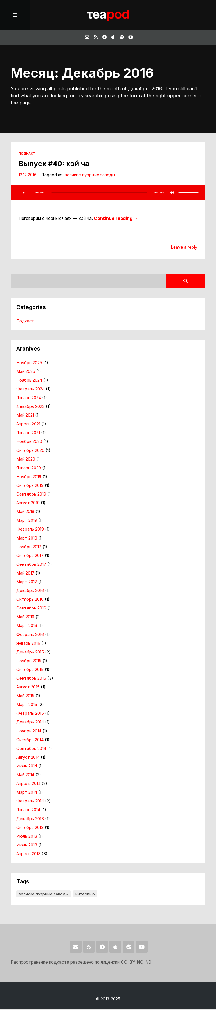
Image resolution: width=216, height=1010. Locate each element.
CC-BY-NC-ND (136, 962)
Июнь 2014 (26, 766)
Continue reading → (116, 219)
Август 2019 (28, 503)
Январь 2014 (28, 810)
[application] (108, 193)
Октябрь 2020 (30, 451)
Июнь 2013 (26, 845)
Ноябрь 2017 (28, 547)
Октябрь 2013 (30, 828)
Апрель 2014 (28, 784)
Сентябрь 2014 (31, 749)
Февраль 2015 (30, 714)
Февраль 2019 (30, 529)
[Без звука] (172, 193)
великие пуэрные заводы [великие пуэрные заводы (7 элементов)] (43, 894)
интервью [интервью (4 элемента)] (85, 894)
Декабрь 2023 (30, 407)
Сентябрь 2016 (31, 608)
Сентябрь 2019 (31, 494)
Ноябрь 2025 (29, 363)
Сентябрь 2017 (31, 564)
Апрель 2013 (28, 854)
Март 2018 (26, 538)
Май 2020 (25, 459)
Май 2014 (25, 775)
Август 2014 (28, 757)
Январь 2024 (28, 398)
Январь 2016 (28, 643)
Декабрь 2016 (30, 591)
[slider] (99, 193)
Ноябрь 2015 (28, 661)
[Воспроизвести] (23, 193)
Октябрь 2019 (30, 486)
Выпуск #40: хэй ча (54, 164)
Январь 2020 (28, 468)
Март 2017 (26, 582)
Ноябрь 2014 (28, 731)
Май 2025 (25, 372)
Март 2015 (26, 705)
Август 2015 (28, 687)
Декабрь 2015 (30, 652)
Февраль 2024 (30, 389)
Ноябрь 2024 (29, 380)
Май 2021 (25, 415)
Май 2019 (25, 512)
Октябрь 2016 (30, 599)
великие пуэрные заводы (90, 175)
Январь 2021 (28, 433)
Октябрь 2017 (30, 556)
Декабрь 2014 (30, 722)
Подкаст (27, 154)
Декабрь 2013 (30, 819)
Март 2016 (26, 626)
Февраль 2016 (30, 635)
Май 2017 (25, 573)
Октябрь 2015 (30, 670)
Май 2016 (25, 617)
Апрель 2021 (28, 424)
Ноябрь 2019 (28, 477)
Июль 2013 (26, 836)
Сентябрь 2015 (31, 678)
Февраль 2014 (30, 801)
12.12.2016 (28, 175)
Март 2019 (26, 521)
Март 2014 (26, 792)
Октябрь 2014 (30, 740)
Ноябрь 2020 (29, 442)
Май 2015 (25, 696)
